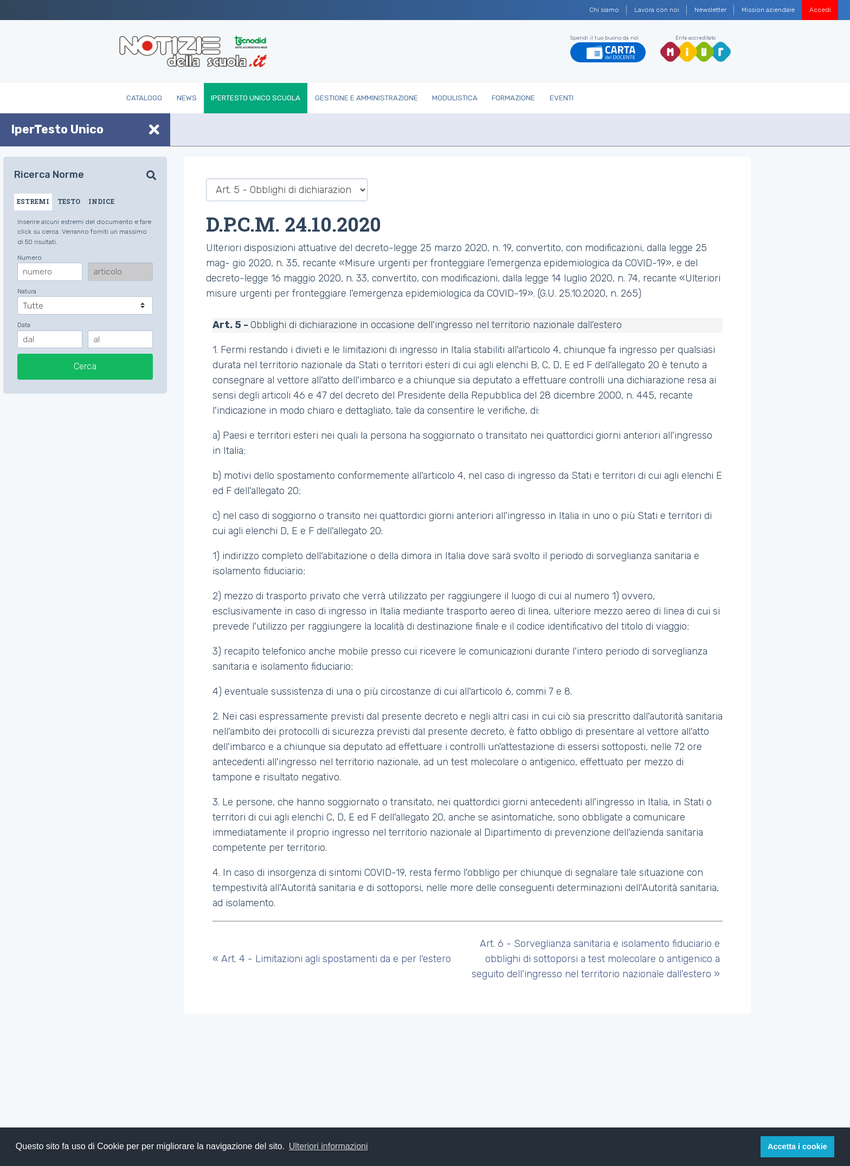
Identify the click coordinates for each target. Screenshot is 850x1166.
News (187, 98)
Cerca (85, 366)
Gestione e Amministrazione (366, 98)
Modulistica (455, 98)
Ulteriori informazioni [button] (328, 1146)
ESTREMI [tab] (33, 201)
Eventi (562, 98)
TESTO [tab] (68, 201)
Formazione (513, 98)
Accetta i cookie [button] (797, 1146)
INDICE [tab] (101, 201)
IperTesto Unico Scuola (255, 98)
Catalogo (144, 98)
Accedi (820, 10)
